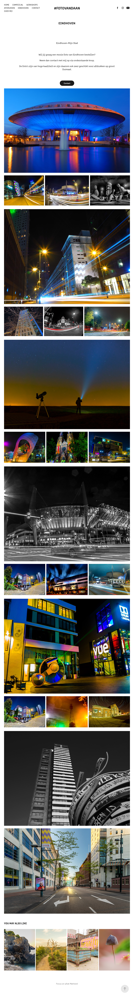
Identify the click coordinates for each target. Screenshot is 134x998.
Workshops (32, 4)
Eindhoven (23, 7)
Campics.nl (17, 4)
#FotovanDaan (67, 8)
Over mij (8, 11)
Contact (36, 7)
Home (6, 4)
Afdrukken (9, 7)
